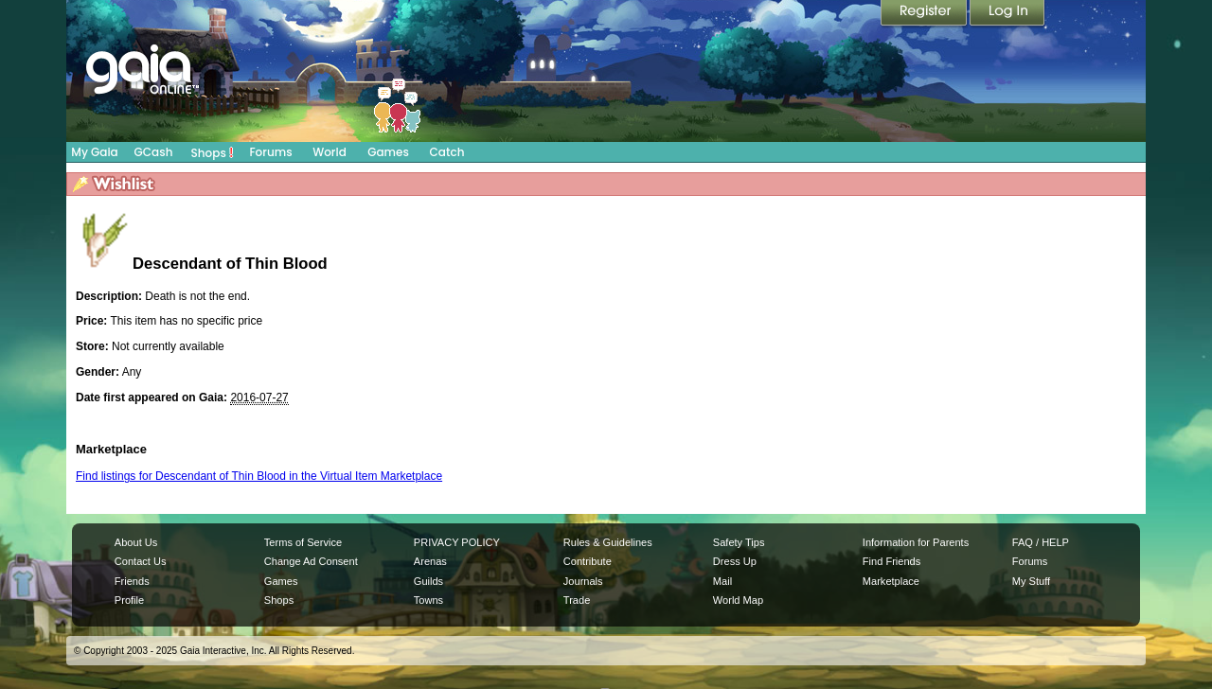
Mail (722, 581)
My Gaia (94, 152)
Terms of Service (303, 542)
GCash (153, 152)
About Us (136, 542)
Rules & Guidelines (607, 542)
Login (1007, 14)
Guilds (428, 581)
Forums (270, 152)
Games (388, 152)
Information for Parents (916, 542)
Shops (212, 152)
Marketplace (891, 581)
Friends (132, 581)
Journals (583, 581)
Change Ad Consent (311, 561)
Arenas (430, 561)
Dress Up (735, 561)
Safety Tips (739, 542)
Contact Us (141, 561)
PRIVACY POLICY (457, 542)
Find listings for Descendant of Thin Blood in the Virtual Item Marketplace (259, 476)
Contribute (587, 561)
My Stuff (1031, 581)
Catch (447, 152)
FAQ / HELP (1040, 542)
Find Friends (891, 561)
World (329, 152)
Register (925, 14)
